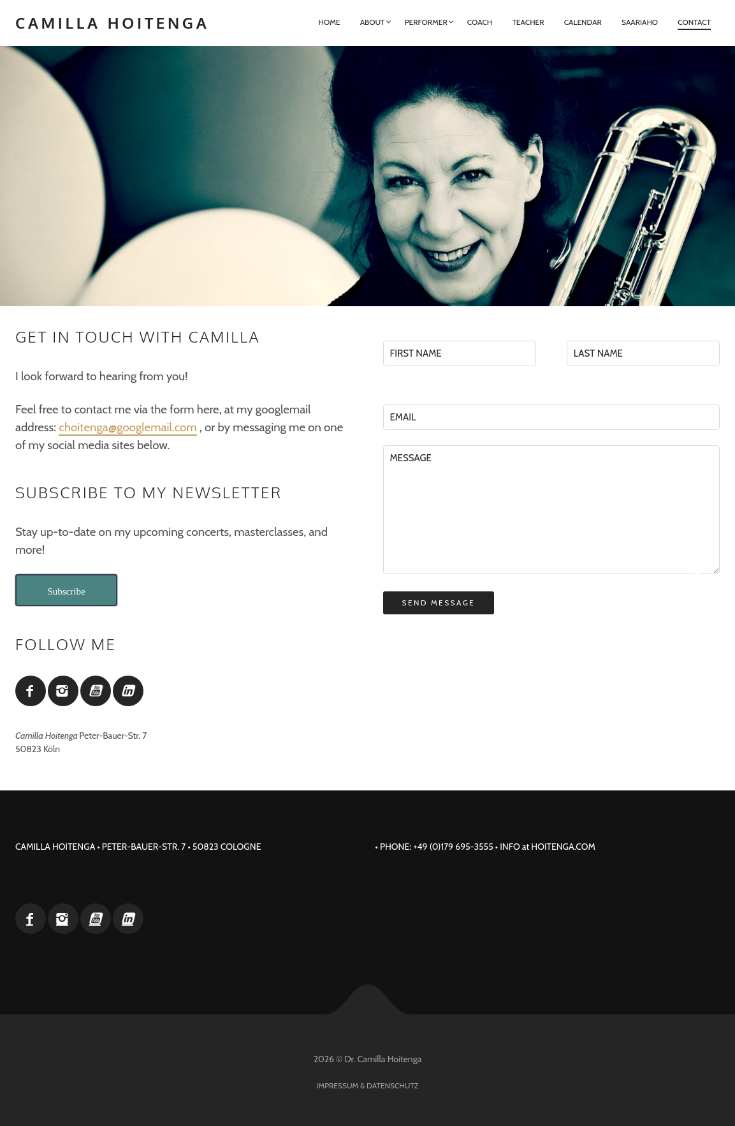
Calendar (583, 22)
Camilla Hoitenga (112, 23)
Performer (426, 22)
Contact (694, 22)
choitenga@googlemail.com (127, 427)
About (372, 22)
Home (329, 22)
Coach (479, 22)
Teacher (528, 22)
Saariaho (640, 22)
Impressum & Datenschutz (368, 1085)
